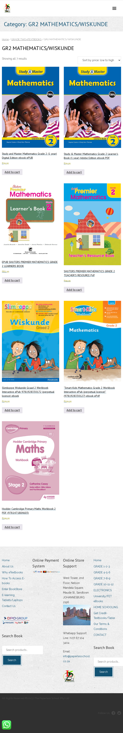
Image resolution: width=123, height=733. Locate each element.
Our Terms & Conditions (101, 626)
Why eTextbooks (12, 572)
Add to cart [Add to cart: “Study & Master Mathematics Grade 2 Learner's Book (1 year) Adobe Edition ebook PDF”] (74, 172)
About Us (7, 566)
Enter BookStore (12, 589)
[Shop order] (99, 60)
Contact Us (9, 606)
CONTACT (100, 634)
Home (5, 39)
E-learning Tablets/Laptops (12, 597)
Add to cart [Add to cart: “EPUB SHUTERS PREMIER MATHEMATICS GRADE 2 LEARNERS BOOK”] (12, 280)
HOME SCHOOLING (106, 607)
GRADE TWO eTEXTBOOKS (26, 39)
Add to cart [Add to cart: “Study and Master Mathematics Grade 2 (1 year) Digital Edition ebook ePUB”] (12, 172)
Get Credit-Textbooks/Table (104, 616)
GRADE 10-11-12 (104, 584)
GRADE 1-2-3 (102, 566)
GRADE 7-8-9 (102, 578)
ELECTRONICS (103, 590)
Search (12, 660)
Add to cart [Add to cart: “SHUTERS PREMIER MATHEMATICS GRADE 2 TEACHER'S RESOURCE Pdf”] (74, 289)
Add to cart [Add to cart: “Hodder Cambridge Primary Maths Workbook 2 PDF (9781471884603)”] (12, 527)
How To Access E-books (13, 581)
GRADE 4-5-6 (102, 572)
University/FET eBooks (103, 599)
